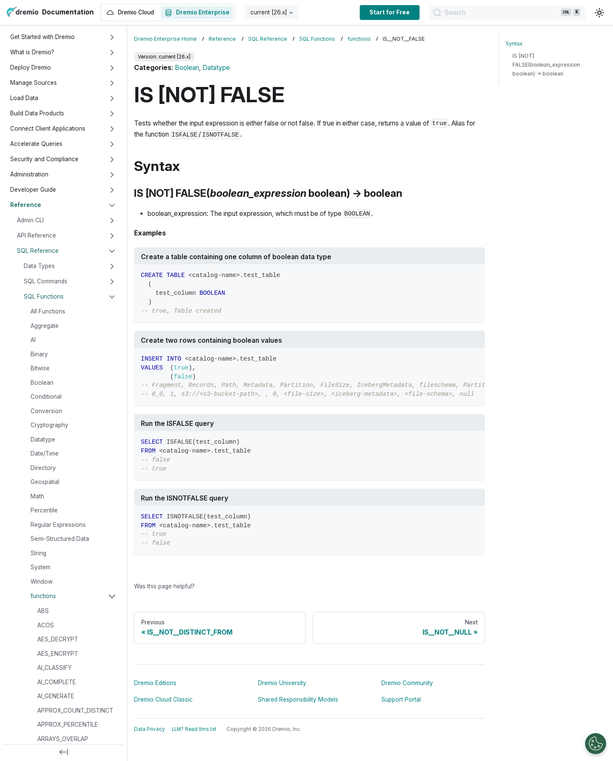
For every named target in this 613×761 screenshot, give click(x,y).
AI (33, 339)
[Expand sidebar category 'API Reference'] (112, 235)
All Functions (48, 311)
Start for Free (387, 12)
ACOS (45, 625)
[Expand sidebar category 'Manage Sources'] (112, 83)
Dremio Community (407, 683)
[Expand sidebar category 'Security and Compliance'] (112, 159)
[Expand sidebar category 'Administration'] (112, 174)
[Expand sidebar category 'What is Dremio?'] (112, 52)
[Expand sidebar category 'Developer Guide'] (112, 190)
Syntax (514, 43)
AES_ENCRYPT (57, 653)
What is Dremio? (32, 52)
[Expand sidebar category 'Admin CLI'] (112, 220)
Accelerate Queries (36, 143)
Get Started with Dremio (42, 37)
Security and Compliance (44, 159)
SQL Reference (38, 250)
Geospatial (45, 481)
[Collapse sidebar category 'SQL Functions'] (112, 296)
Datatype (43, 439)
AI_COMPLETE (56, 682)
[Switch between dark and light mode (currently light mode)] (599, 13)
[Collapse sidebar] (63, 752)
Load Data (24, 98)
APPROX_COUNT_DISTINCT (75, 710)
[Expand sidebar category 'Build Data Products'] (112, 113)
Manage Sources (33, 82)
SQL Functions (44, 296)
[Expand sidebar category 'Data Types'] (112, 266)
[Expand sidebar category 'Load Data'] (112, 98)
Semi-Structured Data (60, 538)
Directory (43, 467)
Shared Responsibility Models (298, 699)
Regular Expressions (58, 524)
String (38, 553)
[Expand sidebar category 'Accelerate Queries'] (112, 144)
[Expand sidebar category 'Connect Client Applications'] (112, 128)
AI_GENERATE (55, 696)
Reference (25, 204)
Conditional (46, 396)
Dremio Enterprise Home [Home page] (165, 39)
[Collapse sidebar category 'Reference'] (112, 205)
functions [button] (43, 596)
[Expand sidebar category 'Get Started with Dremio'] (112, 37)
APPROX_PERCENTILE (67, 724)
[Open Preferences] (595, 743)
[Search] (506, 12)
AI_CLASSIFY (54, 667)
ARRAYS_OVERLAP (62, 739)
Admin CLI (30, 220)
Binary (39, 354)
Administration (29, 174)
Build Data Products (37, 113)
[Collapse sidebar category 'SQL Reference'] (112, 251)
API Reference (36, 235)
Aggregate (45, 325)
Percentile (44, 510)
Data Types (39, 266)
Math (37, 496)
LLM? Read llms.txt (194, 729)
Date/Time (45, 453)
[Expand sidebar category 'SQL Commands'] (112, 281)
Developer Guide (33, 189)
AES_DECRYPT (57, 639)
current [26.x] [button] (268, 12)
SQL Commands (45, 281)
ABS (43, 610)
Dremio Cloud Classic (163, 699)
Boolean (42, 382)
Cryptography (49, 425)
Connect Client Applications (47, 128)
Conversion (46, 411)
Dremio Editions (155, 683)
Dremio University (282, 683)
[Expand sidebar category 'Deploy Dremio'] (112, 67)
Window (42, 581)
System (40, 567)
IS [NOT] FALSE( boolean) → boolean (546, 65)
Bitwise (40, 368)
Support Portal (401, 699)
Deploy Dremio (30, 67)
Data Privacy (149, 729)
